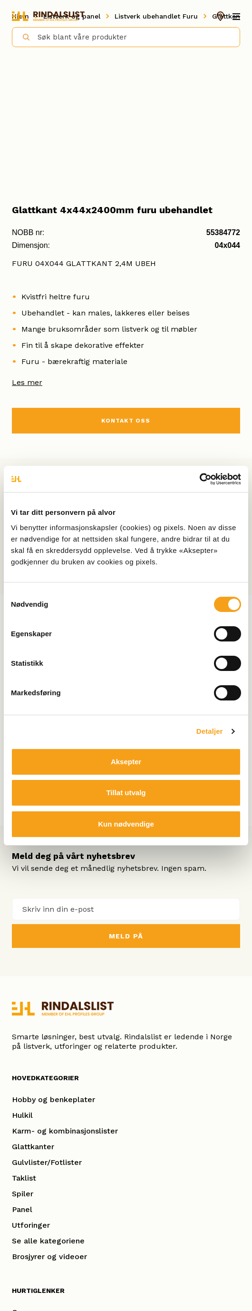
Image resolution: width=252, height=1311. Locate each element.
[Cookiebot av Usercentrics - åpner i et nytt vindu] (199, 479)
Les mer (27, 382)
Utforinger (31, 1225)
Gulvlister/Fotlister (47, 1162)
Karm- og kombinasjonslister (65, 1130)
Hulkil (22, 1115)
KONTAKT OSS (125, 420)
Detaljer (209, 731)
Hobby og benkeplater (53, 1099)
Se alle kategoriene (48, 1240)
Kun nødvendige (126, 824)
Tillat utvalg (125, 793)
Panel (22, 1209)
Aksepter (126, 762)
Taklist (24, 1178)
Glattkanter (33, 1146)
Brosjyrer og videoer (49, 1256)
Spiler (22, 1193)
